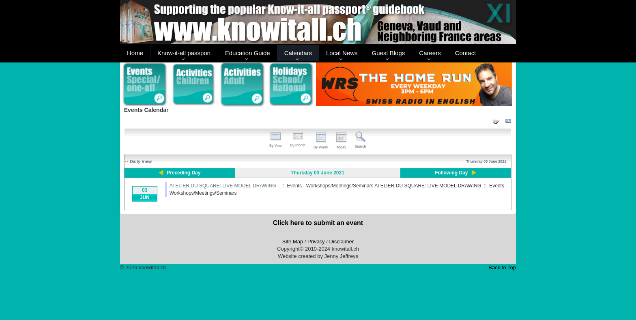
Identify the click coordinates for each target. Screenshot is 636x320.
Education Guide (247, 52)
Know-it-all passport (184, 52)
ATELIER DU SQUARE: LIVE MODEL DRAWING (223, 186)
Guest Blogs (388, 52)
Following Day (451, 173)
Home (135, 52)
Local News (342, 52)
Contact (465, 52)
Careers (429, 52)
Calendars (298, 52)
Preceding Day (183, 173)
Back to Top (502, 267)
